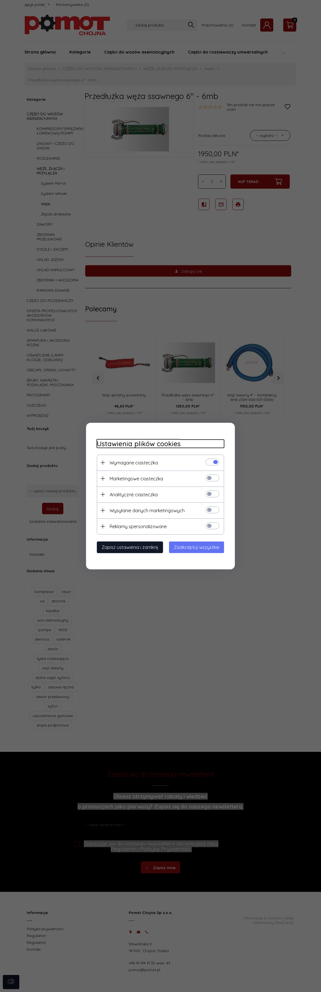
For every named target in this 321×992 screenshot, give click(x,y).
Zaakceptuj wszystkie (198, 547)
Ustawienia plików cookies (137, 443)
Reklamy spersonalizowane (136, 526)
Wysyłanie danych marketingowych (145, 510)
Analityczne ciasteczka (132, 494)
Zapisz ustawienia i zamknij (128, 547)
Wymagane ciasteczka (132, 462)
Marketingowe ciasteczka (134, 478)
